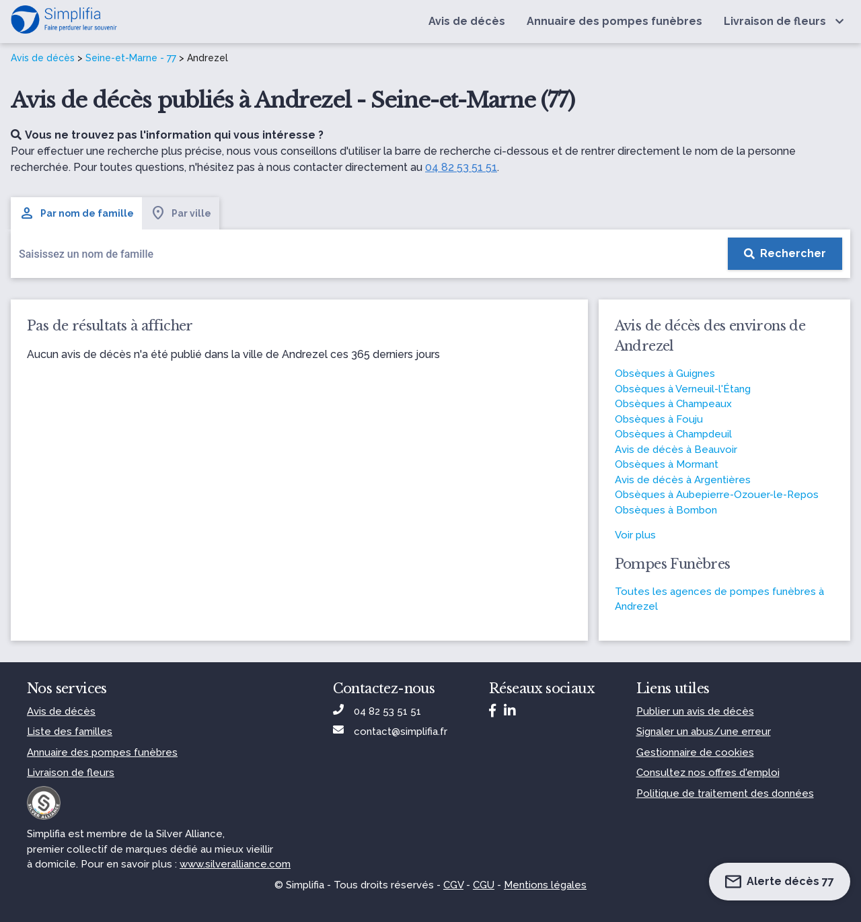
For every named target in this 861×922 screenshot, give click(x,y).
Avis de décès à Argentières (683, 480)
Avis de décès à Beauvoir (676, 450)
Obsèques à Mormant (666, 464)
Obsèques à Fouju (659, 419)
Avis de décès (43, 57)
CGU (483, 885)
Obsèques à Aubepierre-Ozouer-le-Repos (717, 495)
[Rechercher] (785, 254)
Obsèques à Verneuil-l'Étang (683, 389)
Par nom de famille (76, 213)
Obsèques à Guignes (665, 373)
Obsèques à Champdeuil (673, 434)
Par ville (180, 213)
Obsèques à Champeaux (673, 404)
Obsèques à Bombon (666, 510)
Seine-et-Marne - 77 (130, 57)
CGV (453, 885)
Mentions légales (545, 885)
